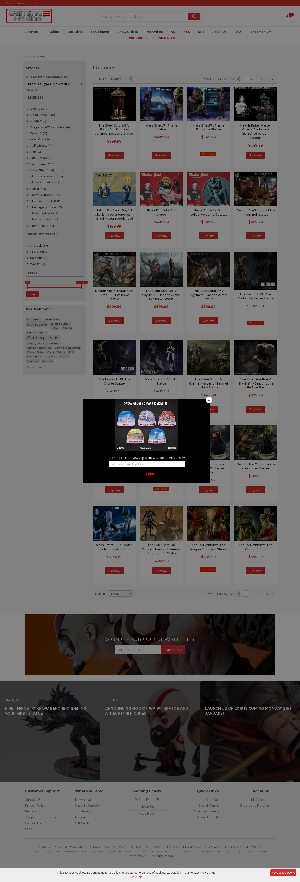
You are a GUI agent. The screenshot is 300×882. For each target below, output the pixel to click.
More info (136, 877)
